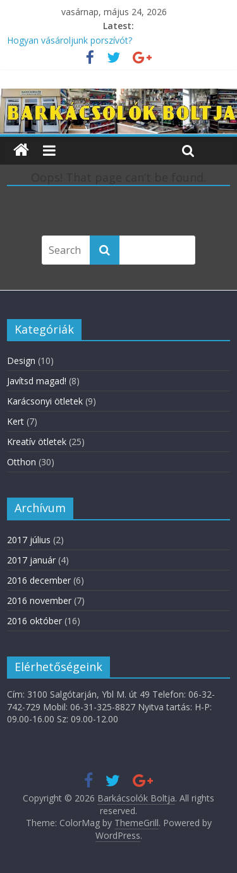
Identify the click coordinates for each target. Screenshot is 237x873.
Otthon (21, 462)
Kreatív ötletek (36, 442)
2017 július (29, 540)
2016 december (39, 580)
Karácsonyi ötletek (45, 401)
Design (21, 361)
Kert (15, 421)
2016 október (34, 621)
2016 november (39, 600)
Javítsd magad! (36, 381)
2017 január (31, 560)
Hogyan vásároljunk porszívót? (69, 40)
